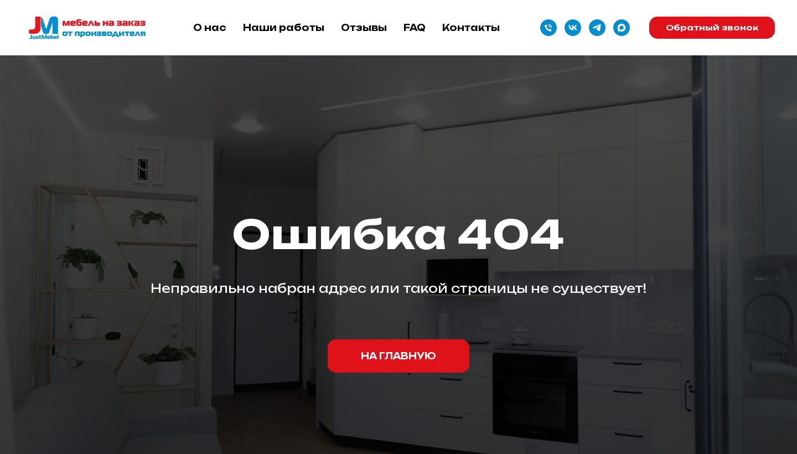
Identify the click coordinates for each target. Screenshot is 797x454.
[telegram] (597, 27)
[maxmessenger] (621, 27)
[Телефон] (548, 27)
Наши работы (283, 27)
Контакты (471, 27)
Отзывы (364, 27)
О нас (209, 27)
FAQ (414, 27)
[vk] (573, 27)
